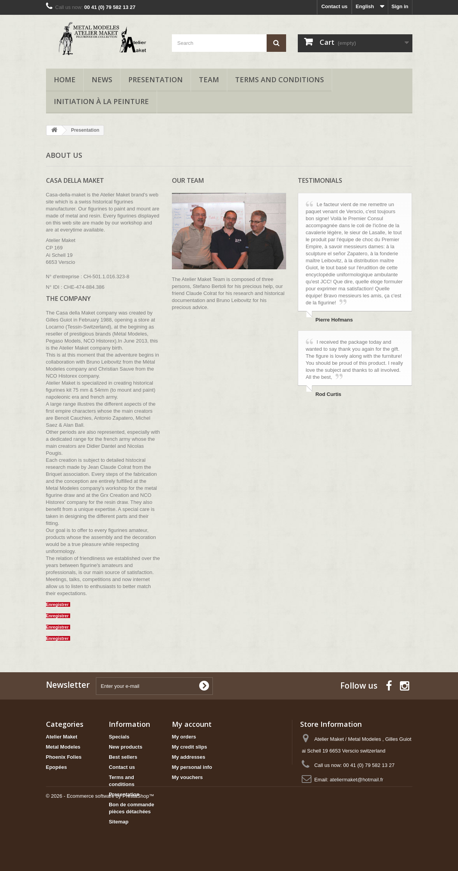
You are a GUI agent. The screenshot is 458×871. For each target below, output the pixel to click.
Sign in (399, 6)
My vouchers (187, 777)
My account (192, 724)
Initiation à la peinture (101, 101)
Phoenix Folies (64, 757)
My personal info (192, 767)
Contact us (334, 6)
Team (209, 79)
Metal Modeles (63, 747)
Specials (119, 737)
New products (125, 747)
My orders (184, 737)
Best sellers (123, 757)
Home (65, 79)
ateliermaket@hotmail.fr (356, 780)
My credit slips (189, 747)
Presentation (155, 79)
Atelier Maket (62, 737)
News (102, 79)
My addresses (188, 757)
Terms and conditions (279, 79)
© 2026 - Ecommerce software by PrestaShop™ (100, 850)
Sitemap (119, 822)
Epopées (56, 767)
